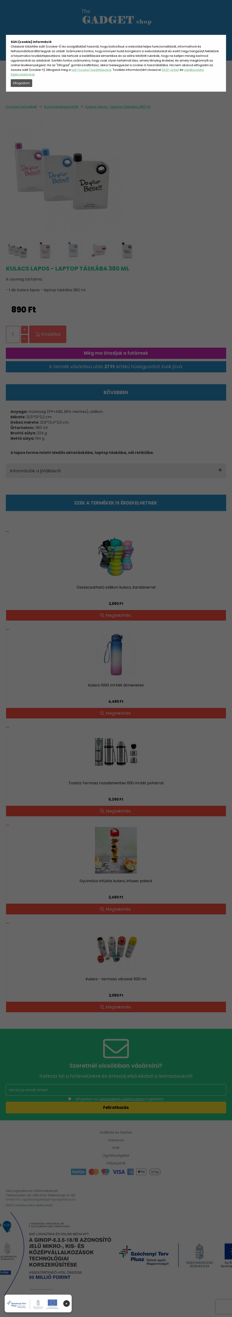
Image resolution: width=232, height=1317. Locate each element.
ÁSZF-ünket (170, 70)
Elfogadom (21, 83)
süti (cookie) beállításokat (91, 70)
